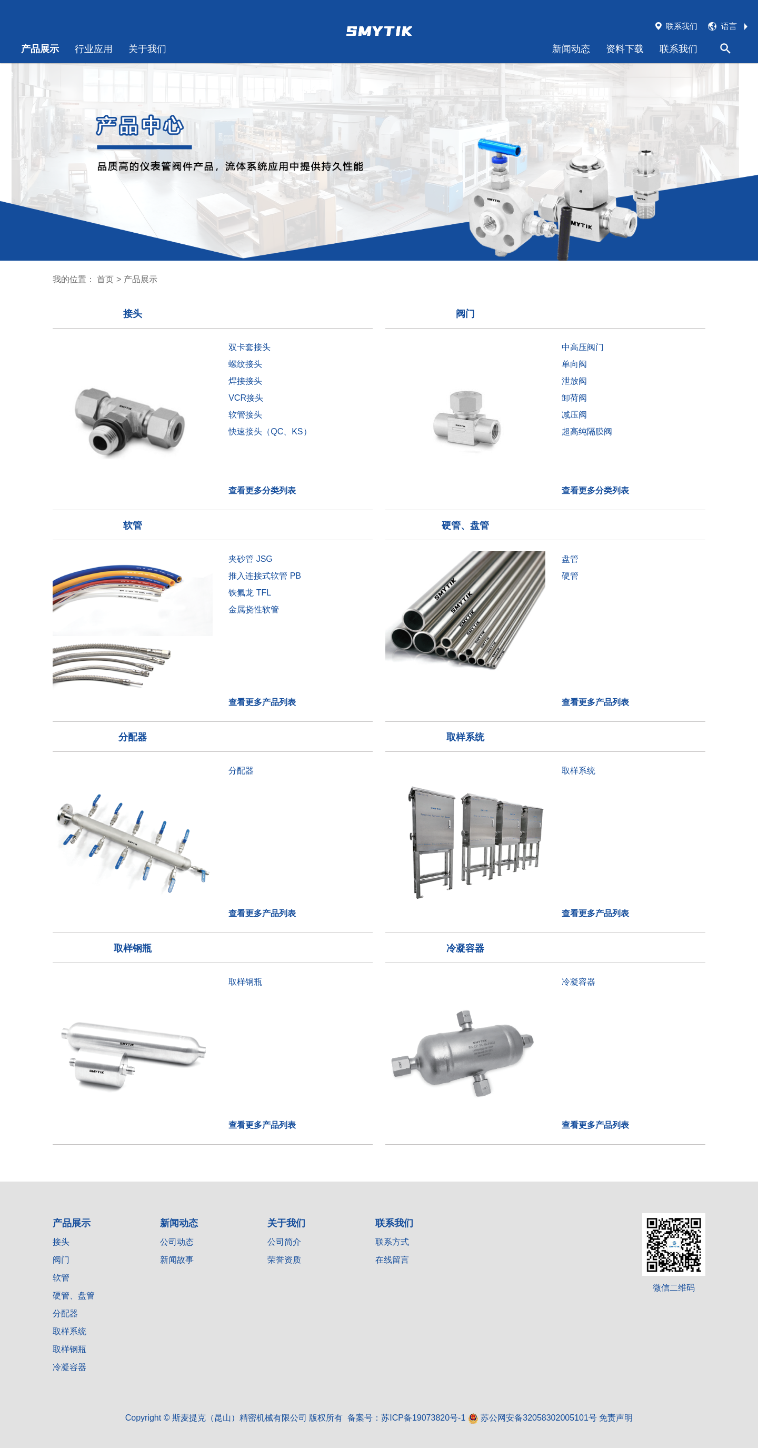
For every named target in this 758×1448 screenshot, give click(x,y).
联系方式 (392, 1241)
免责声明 (616, 1417)
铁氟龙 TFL (249, 592)
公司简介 (284, 1241)
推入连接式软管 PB (264, 575)
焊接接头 (245, 380)
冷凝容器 (578, 981)
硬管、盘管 (74, 1295)
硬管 (570, 575)
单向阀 (574, 364)
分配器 (241, 770)
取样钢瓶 (245, 981)
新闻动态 (571, 48)
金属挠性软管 (253, 609)
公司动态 (177, 1241)
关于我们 (147, 48)
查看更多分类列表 (262, 490)
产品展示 (40, 48)
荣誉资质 (284, 1259)
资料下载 (625, 48)
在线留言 (392, 1259)
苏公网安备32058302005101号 (532, 1417)
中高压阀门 (583, 347)
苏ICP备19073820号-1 (423, 1417)
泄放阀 (574, 380)
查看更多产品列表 (262, 702)
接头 (61, 1241)
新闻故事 (177, 1259)
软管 (61, 1277)
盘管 (570, 558)
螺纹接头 (245, 364)
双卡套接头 (249, 347)
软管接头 (245, 414)
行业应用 (94, 48)
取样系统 (578, 770)
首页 (105, 279)
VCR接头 (245, 397)
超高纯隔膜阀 (587, 431)
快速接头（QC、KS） (269, 431)
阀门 (61, 1259)
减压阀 (574, 414)
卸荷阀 (574, 397)
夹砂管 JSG (250, 558)
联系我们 (678, 48)
